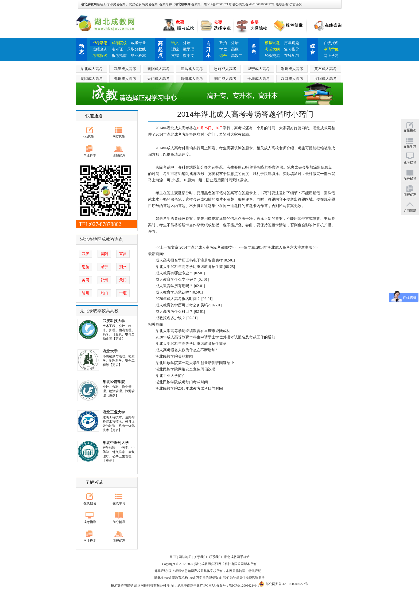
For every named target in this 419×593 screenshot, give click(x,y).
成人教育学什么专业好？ (176, 280)
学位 (223, 49)
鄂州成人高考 (125, 79)
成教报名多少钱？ (170, 318)
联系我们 (215, 557)
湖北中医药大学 (116, 443)
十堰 (123, 293)
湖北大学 (110, 351)
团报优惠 (118, 155)
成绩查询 (99, 49)
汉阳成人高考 (325, 79)
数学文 (188, 56)
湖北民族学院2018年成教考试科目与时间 (189, 389)
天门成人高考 (158, 79)
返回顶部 (410, 211)
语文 (175, 43)
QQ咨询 (88, 137)
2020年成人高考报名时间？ (178, 299)
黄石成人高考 (325, 69)
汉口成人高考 (292, 79)
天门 (123, 280)
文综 (175, 56)
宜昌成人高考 (192, 69)
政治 (223, 43)
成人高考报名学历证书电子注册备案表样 (189, 260)
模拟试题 (272, 43)
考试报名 (99, 56)
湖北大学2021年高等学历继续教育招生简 (189, 267)
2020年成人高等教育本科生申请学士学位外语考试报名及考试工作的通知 (215, 337)
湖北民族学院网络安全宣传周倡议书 (185, 369)
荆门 (104, 293)
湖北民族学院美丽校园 (174, 356)
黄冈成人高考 (91, 79)
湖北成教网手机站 (237, 557)
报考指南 (119, 56)
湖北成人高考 (91, 69)
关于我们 (200, 557)
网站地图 (185, 557)
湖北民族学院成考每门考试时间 (182, 382)
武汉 (85, 254)
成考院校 (119, 43)
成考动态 (99, 43)
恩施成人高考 (225, 69)
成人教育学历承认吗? (173, 292)
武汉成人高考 (125, 69)
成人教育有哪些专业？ (174, 273)
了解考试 (94, 482)
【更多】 (118, 339)
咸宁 (104, 267)
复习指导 (291, 49)
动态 (81, 49)
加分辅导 (118, 522)
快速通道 (94, 116)
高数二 (236, 56)
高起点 (160, 49)
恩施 (85, 267)
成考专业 (138, 43)
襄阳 (104, 254)
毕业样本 (138, 56)
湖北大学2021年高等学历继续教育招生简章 (191, 344)
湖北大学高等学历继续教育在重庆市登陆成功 (193, 331)
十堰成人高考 (258, 79)
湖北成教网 (182, 4)
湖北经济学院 (114, 382)
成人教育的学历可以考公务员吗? (183, 305)
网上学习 (331, 56)
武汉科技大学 (114, 321)
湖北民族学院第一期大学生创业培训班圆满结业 (195, 363)
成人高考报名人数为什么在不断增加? (186, 350)
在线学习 (291, 56)
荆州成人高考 (292, 69)
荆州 (123, 267)
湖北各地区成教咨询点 (101, 239)
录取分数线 (136, 49)
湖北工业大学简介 (170, 376)
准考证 (117, 49)
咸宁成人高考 (258, 69)
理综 (175, 49)
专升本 (208, 49)
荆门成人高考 (225, 79)
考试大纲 (272, 49)
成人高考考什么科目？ (174, 312)
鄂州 (104, 280)
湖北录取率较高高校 (99, 311)
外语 (187, 43)
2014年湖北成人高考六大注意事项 (284, 247)
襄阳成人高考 (158, 69)
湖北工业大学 (114, 412)
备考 (253, 49)
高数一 (236, 49)
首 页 (173, 557)
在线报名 (331, 43)
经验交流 (272, 56)
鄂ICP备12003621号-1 (244, 585)
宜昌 (123, 254)
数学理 (188, 49)
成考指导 (89, 522)
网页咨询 (118, 137)
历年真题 (291, 43)
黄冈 (85, 280)
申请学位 (331, 49)
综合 (223, 56)
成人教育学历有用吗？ (174, 286)
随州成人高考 (192, 79)
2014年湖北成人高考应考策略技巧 (208, 247)
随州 (85, 293)
